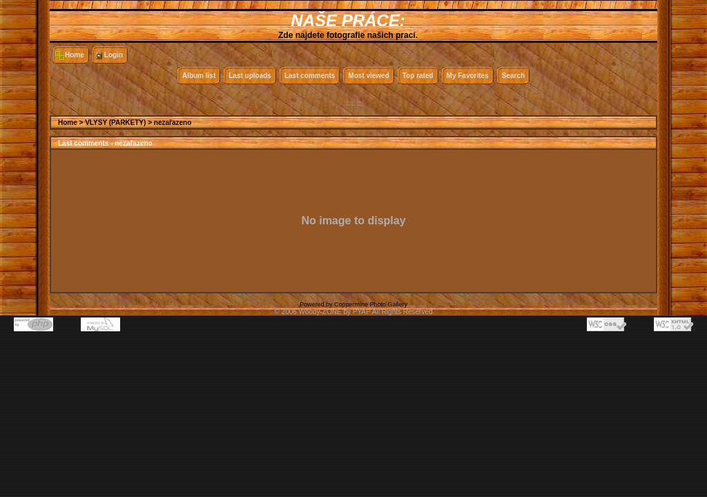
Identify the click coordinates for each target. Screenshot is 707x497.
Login (113, 55)
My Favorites (468, 75)
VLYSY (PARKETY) (115, 122)
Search (513, 75)
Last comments (309, 75)
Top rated (418, 75)
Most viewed (368, 75)
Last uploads (250, 75)
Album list (198, 75)
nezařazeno (172, 122)
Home (74, 55)
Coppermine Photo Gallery (370, 304)
